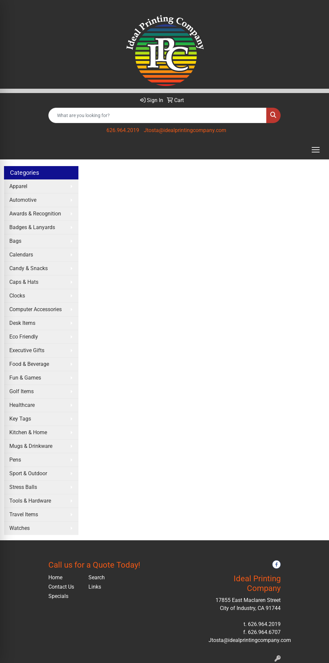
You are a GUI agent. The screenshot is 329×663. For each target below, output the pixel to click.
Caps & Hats (23, 282)
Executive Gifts (26, 350)
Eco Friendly (23, 337)
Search (96, 577)
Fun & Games (25, 378)
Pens (15, 460)
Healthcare (22, 405)
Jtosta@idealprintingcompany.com (185, 130)
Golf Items (21, 391)
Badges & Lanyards (32, 227)
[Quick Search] (157, 115)
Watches (19, 528)
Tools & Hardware (30, 501)
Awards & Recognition (35, 213)
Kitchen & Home (28, 432)
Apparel (18, 186)
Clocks (17, 295)
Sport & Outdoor (28, 473)
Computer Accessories (35, 309)
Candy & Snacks (28, 268)
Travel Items (23, 514)
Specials (58, 596)
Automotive (22, 200)
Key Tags (20, 419)
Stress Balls (23, 487)
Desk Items (22, 323)
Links (94, 587)
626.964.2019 (122, 130)
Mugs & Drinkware (30, 446)
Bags (15, 241)
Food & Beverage (29, 364)
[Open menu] (315, 149)
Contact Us (61, 587)
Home (55, 577)
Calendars (21, 254)
